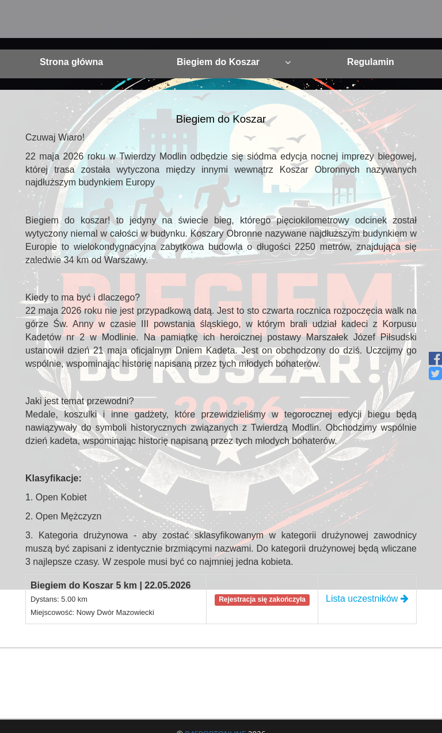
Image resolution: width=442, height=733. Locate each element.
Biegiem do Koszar (234, 62)
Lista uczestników (367, 598)
